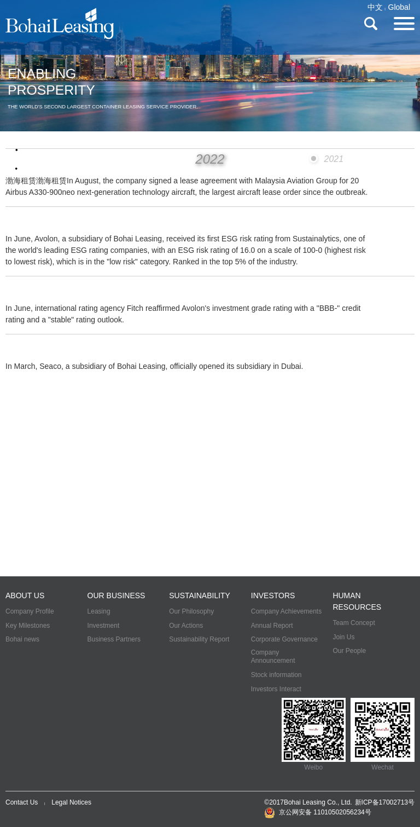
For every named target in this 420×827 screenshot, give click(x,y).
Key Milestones (27, 625)
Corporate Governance (284, 639)
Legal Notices (71, 802)
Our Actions (186, 625)
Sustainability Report (199, 639)
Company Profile (29, 611)
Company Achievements (286, 611)
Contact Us (21, 802)
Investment (104, 625)
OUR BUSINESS (116, 595)
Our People (349, 651)
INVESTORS (273, 595)
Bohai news (22, 639)
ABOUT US (24, 595)
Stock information (276, 675)
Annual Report (272, 625)
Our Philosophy (191, 611)
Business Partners (114, 639)
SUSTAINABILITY (199, 595)
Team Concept (353, 623)
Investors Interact (276, 689)
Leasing (99, 611)
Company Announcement (273, 657)
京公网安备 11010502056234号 (317, 812)
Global (399, 7)
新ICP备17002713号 (385, 802)
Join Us (343, 637)
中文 (375, 7)
